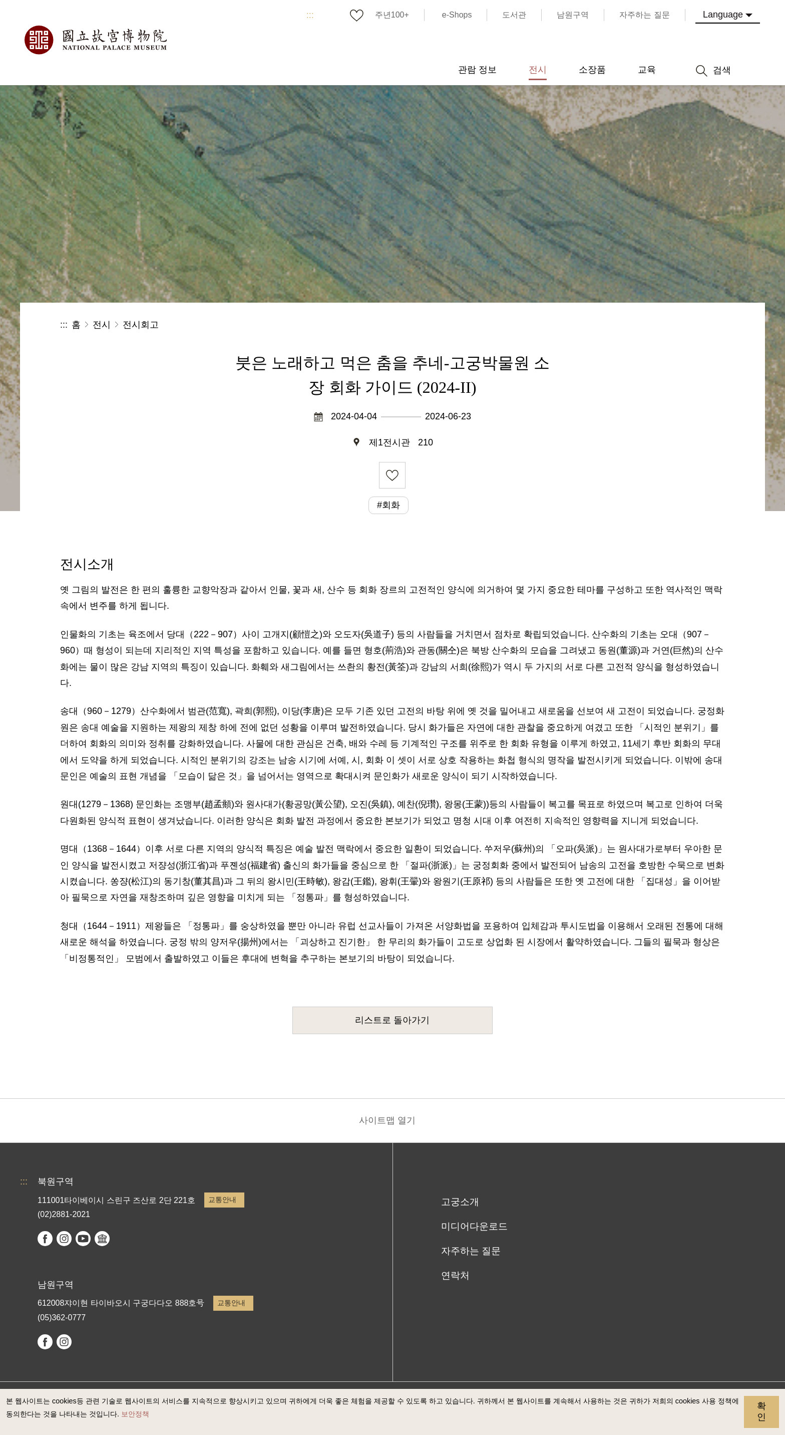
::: (310, 15)
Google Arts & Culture (102, 1238)
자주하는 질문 (471, 1251)
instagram (64, 1238)
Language (723, 15)
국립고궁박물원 (95, 40)
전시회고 (141, 325)
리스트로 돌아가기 (392, 1020)
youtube (83, 1238)
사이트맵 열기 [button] (387, 1120)
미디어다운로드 (474, 1226)
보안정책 (135, 1414)
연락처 (455, 1275)
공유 (615, 325)
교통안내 (222, 1199)
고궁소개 (460, 1202)
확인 (761, 1411)
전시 (102, 325)
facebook (45, 1238)
